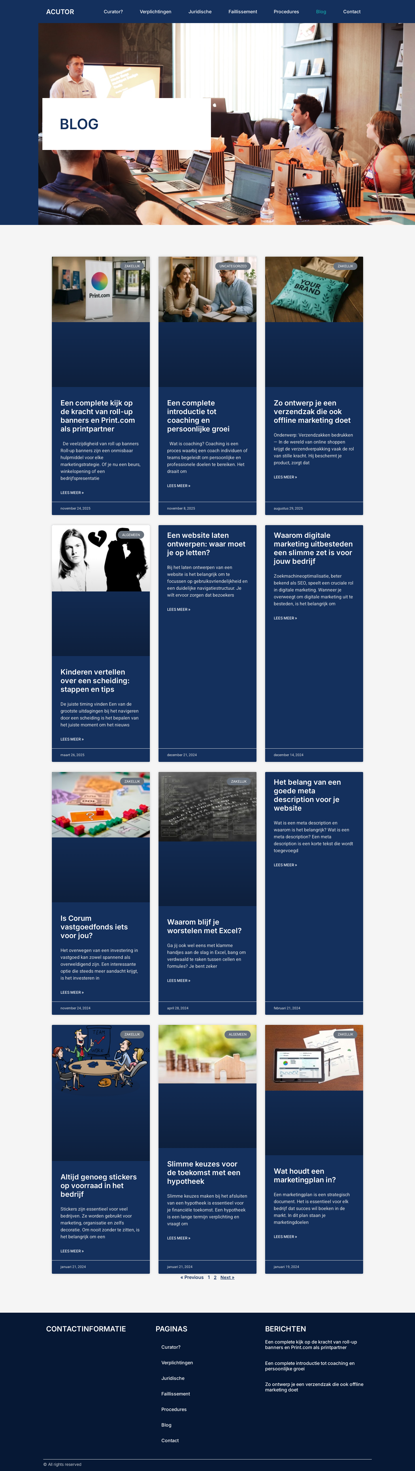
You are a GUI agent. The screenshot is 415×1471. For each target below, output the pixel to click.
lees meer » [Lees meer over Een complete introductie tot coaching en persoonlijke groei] (178, 485)
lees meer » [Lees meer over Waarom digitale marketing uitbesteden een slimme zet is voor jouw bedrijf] (285, 618)
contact (352, 11)
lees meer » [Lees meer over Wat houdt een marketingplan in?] (285, 1236)
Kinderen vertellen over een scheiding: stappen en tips (95, 681)
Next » (227, 1277)
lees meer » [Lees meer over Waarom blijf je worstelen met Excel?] (178, 980)
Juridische (200, 11)
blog (321, 11)
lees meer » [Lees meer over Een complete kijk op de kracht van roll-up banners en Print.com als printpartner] (72, 492)
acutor (61, 11)
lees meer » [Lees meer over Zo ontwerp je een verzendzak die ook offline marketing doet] (285, 477)
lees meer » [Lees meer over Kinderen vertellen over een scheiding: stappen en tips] (72, 739)
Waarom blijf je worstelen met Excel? (204, 926)
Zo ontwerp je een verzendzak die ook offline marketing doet (312, 411)
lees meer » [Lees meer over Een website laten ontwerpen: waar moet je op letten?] (178, 609)
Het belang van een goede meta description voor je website (307, 795)
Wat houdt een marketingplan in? (305, 1175)
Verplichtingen (155, 11)
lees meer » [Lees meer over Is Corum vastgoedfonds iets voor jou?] (72, 992)
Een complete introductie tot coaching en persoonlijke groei (198, 416)
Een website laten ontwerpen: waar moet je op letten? (206, 544)
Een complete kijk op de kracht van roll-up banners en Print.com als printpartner (98, 416)
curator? (113, 11)
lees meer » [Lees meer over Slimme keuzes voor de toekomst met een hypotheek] (178, 1238)
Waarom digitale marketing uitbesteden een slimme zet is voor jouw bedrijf (313, 548)
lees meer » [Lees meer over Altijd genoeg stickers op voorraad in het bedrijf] (72, 1251)
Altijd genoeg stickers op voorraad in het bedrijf (99, 1185)
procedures (286, 11)
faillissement (243, 11)
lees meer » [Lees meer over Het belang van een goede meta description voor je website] (285, 865)
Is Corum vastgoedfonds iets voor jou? (94, 927)
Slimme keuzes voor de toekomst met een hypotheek (203, 1173)
